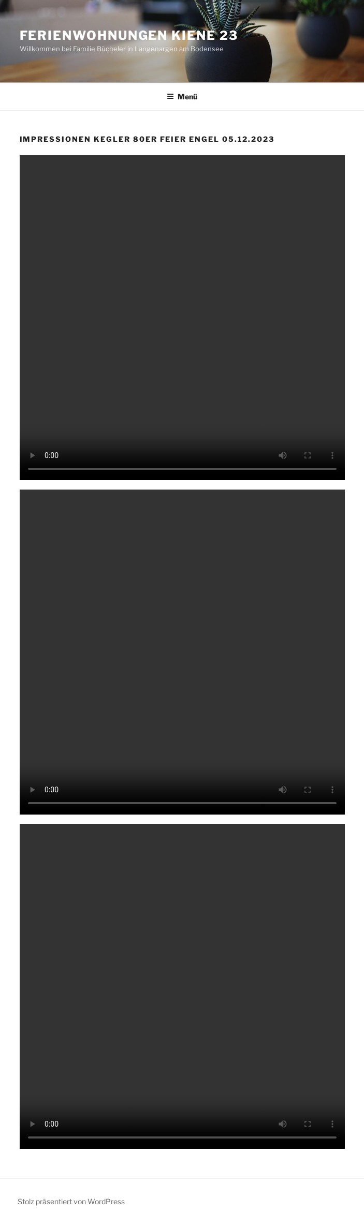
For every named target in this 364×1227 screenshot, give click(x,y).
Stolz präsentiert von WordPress (71, 1201)
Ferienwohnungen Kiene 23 (129, 35)
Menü (182, 96)
